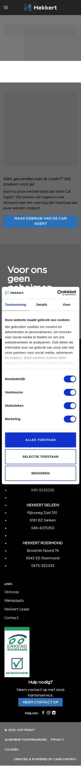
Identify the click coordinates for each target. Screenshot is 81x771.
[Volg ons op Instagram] (48, 713)
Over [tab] (67, 304)
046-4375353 (42, 528)
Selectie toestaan (40, 456)
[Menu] (5, 7)
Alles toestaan (40, 440)
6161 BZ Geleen (43, 520)
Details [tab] (41, 304)
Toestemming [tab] (15, 304)
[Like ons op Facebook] (43, 713)
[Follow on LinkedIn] (54, 713)
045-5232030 (42, 490)
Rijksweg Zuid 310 (42, 512)
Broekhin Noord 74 (43, 550)
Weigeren (40, 473)
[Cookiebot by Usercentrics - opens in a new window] (57, 293)
